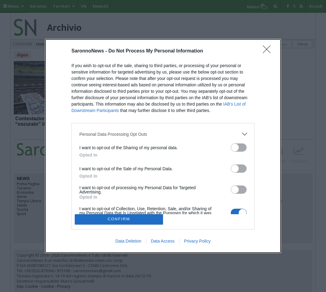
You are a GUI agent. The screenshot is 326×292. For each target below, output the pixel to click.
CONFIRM (118, 219)
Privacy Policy (197, 241)
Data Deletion (128, 241)
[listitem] (163, 134)
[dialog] (163, 145)
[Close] (268, 51)
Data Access (163, 241)
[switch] (239, 147)
